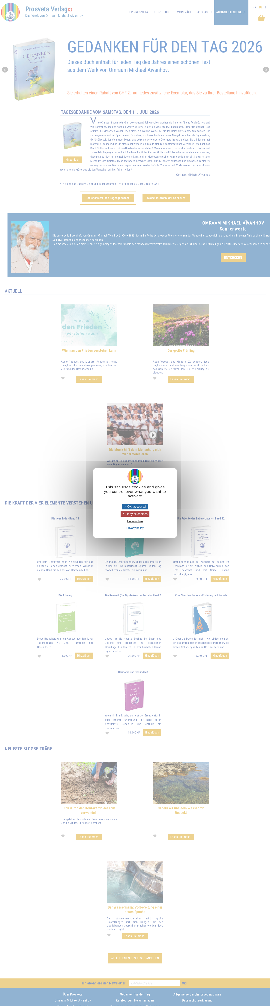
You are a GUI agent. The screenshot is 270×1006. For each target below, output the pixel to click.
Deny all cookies (135, 514)
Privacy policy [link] (135, 527)
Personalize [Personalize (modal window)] (135, 521)
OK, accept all (135, 506)
